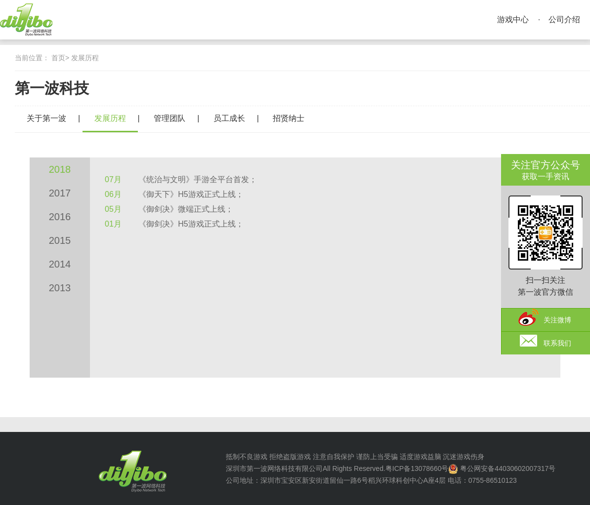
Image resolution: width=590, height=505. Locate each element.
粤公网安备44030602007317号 (507, 468)
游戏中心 (513, 19)
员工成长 (229, 118)
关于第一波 (46, 118)
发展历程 (85, 58)
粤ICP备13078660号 (417, 468)
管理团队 (169, 118)
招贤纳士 (288, 118)
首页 (58, 58)
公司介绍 (564, 19)
